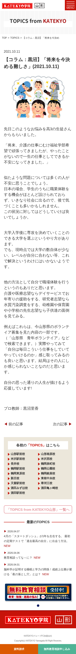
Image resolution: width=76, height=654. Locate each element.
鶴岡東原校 (18, 473)
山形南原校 (48, 454)
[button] (38, 605)
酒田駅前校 (18, 492)
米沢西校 (46, 458)
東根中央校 (48, 478)
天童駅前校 (18, 483)
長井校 (15, 463)
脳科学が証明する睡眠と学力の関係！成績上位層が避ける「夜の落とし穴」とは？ (38, 569)
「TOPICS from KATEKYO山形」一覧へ (38, 510)
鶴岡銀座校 (48, 473)
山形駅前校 (18, 454)
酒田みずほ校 (19, 488)
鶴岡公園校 (48, 468)
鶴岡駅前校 (18, 468)
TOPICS (14, 37)
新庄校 (15, 478)
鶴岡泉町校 (48, 463)
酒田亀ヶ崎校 (49, 488)
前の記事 (13, 424)
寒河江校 (46, 483)
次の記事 (62, 424)
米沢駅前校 (18, 458)
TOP (4, 37)
